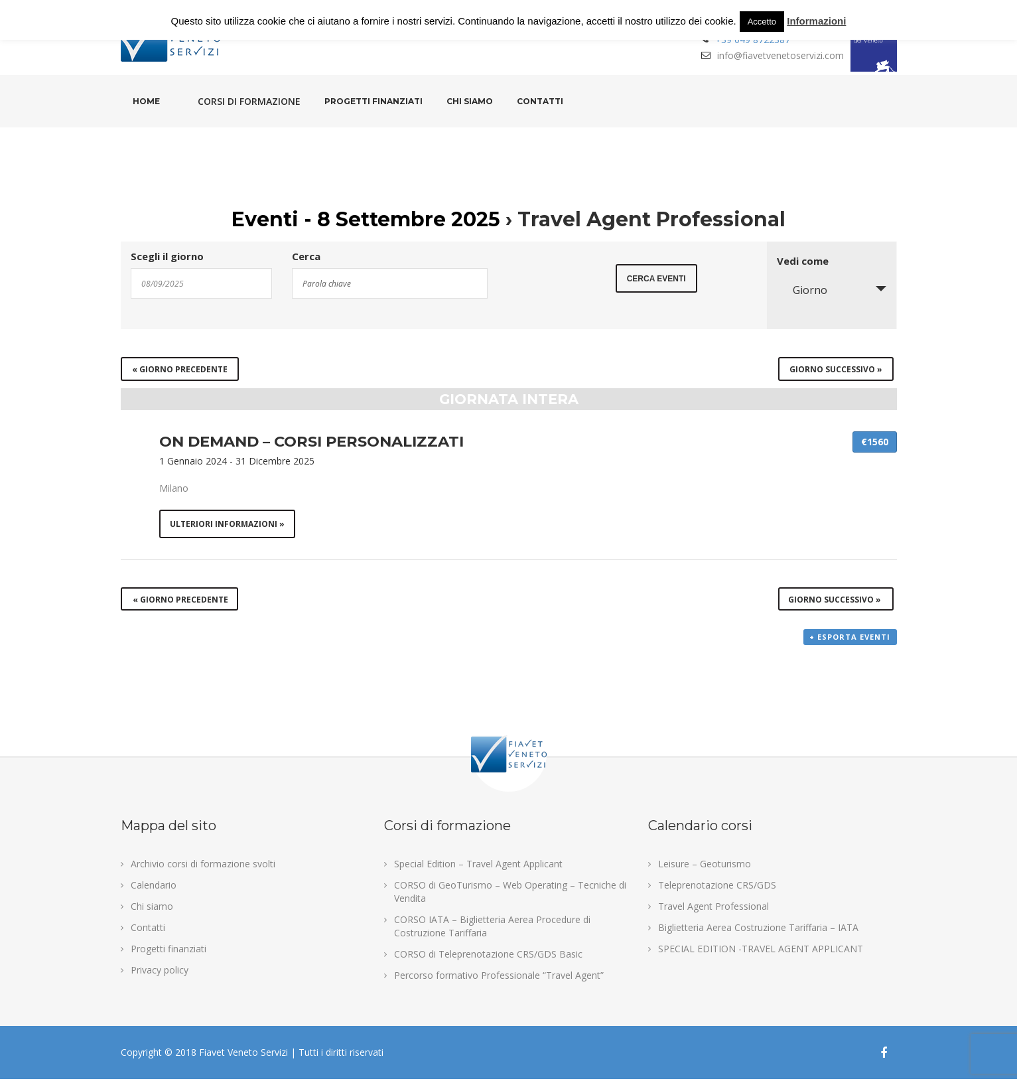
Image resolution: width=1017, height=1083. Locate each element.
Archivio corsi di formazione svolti (203, 867)
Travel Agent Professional (713, 910)
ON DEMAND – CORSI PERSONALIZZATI (311, 441)
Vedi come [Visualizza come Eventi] (803, 261)
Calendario (153, 889)
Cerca (306, 256)
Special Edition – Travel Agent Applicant (478, 867)
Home (146, 101)
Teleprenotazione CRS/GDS (717, 889)
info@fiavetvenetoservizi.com (780, 55)
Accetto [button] (762, 22)
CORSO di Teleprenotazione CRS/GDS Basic (488, 958)
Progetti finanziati (373, 101)
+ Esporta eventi (850, 641)
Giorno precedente (180, 369)
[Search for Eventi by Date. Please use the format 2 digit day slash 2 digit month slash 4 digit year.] (202, 283)
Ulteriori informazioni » (227, 524)
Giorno (802, 290)
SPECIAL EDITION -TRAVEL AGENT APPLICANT (760, 952)
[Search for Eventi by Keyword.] (390, 283)
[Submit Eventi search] (656, 282)
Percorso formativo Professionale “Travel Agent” (499, 979)
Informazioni (816, 21)
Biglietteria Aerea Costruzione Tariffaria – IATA (758, 931)
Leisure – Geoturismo (704, 867)
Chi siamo (469, 101)
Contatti (540, 101)
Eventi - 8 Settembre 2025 (366, 219)
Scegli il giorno (167, 256)
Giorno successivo (835, 369)
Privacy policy (159, 974)
